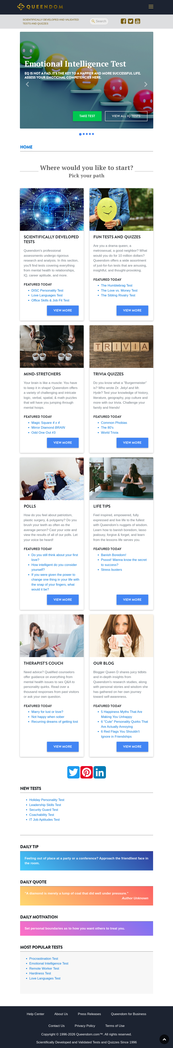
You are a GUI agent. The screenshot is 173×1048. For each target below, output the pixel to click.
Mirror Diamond (48, 427)
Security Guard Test (43, 810)
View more (63, 310)
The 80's (107, 427)
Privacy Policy (85, 1026)
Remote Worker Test (44, 968)
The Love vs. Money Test (119, 290)
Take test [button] (87, 116)
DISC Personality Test (47, 290)
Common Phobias (114, 423)
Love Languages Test (47, 295)
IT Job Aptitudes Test (44, 819)
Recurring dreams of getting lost (55, 722)
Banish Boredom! (113, 555)
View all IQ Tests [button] (126, 116)
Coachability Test (41, 815)
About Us (61, 1014)
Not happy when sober (48, 717)
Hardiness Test (40, 973)
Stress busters (111, 570)
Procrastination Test (43, 958)
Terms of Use (114, 1026)
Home (26, 147)
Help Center (35, 1014)
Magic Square (46, 423)
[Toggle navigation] (151, 7)
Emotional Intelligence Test (48, 963)
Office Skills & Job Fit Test (50, 300)
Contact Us (56, 1026)
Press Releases (89, 1014)
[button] (27, 84)
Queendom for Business (128, 1014)
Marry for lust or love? (47, 712)
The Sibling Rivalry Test (118, 295)
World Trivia (109, 432)
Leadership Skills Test (45, 805)
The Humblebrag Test (116, 285)
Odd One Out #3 (44, 432)
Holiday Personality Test (46, 800)
